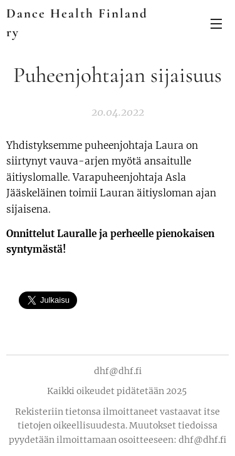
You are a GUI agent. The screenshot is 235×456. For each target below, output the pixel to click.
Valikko (216, 23)
